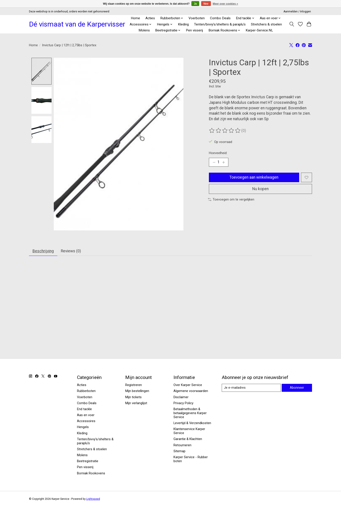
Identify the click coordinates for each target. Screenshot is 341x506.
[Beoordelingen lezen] (225, 130)
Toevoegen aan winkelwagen (254, 177)
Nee (206, 3)
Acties (150, 18)
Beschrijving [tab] (43, 251)
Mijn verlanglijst (136, 403)
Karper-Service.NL (259, 30)
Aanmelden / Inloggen (297, 11)
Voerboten (197, 18)
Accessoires (86, 421)
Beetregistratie (87, 461)
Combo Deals (220, 18)
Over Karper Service (187, 385)
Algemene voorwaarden (190, 391)
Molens (144, 30)
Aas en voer (85, 415)
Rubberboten (86, 391)
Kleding (183, 24)
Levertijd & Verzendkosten (192, 423)
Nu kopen (260, 189)
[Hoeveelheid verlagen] (214, 162)
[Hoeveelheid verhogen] (223, 162)
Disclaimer (181, 397)
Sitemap (179, 451)
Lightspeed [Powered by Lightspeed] (93, 498)
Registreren (133, 385)
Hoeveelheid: (218, 153)
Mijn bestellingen (137, 391)
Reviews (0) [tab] (71, 251)
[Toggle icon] (292, 24)
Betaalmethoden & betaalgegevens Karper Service (190, 413)
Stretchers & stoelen (266, 24)
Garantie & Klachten (187, 439)
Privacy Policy (183, 403)
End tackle (84, 409)
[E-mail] (251, 388)
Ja (195, 3)
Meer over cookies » (225, 3)
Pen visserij (194, 30)
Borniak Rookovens (91, 473)
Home (135, 18)
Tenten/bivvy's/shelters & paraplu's (220, 24)
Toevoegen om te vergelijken (231, 200)
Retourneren (182, 445)
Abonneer (297, 388)
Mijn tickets (133, 397)
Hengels (83, 427)
